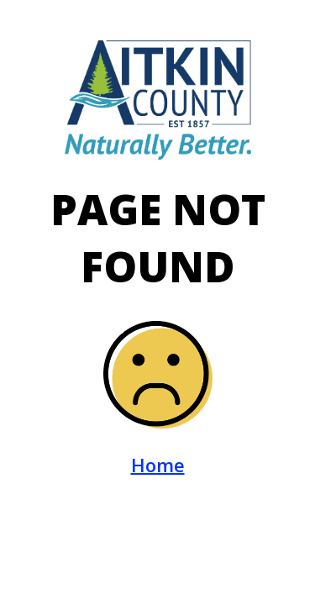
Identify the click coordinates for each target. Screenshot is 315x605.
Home (158, 464)
